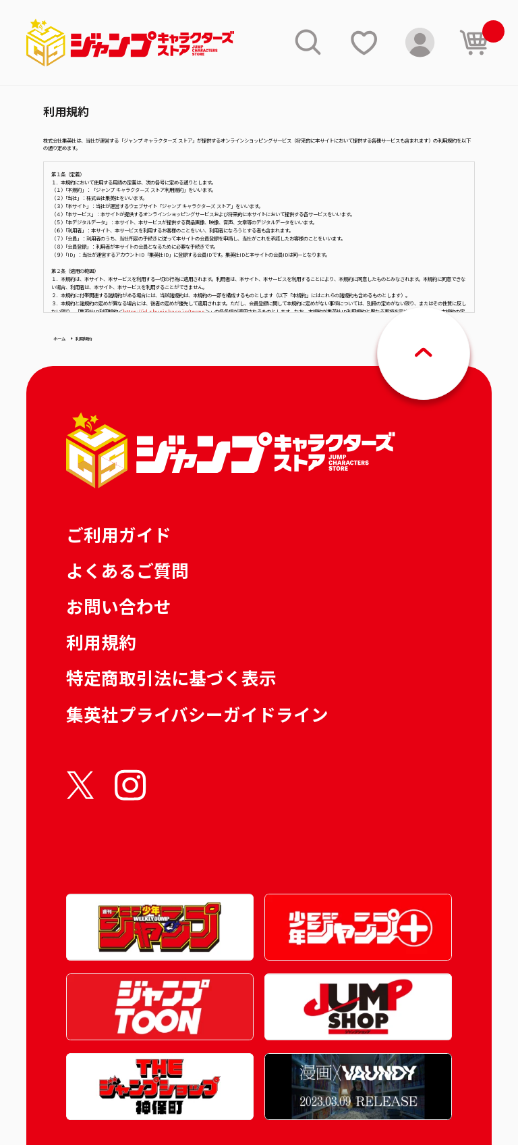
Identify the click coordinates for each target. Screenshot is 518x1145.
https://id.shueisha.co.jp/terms (164, 311)
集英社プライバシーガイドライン (197, 713)
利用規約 (101, 641)
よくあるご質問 (127, 569)
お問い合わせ (118, 605)
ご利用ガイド (118, 533)
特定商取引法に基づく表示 (171, 677)
